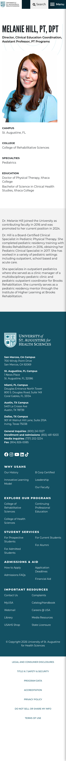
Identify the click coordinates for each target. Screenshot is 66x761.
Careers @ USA (41, 610)
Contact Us (11, 595)
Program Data (33, 680)
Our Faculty (42, 487)
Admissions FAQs (15, 575)
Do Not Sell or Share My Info (33, 708)
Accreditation (33, 690)
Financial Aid (43, 578)
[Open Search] (39, 4)
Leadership (42, 479)
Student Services (21, 532)
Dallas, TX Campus (16, 416)
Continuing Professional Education (42, 507)
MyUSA (8, 602)
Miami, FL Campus (16, 385)
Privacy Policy (33, 699)
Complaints (39, 595)
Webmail (9, 610)
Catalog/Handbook (43, 602)
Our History (11, 472)
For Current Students (48, 537)
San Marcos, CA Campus (19, 357)
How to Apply (12, 567)
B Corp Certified (45, 472)
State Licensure (41, 624)
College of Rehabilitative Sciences (12, 507)
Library (8, 617)
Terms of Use (33, 718)
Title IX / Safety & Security (33, 671)
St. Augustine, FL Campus (20, 371)
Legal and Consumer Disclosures (33, 662)
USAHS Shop (12, 624)
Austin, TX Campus (16, 402)
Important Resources (26, 589)
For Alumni (42, 545)
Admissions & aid (21, 562)
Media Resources (42, 617)
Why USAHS (15, 466)
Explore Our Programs (27, 498)
